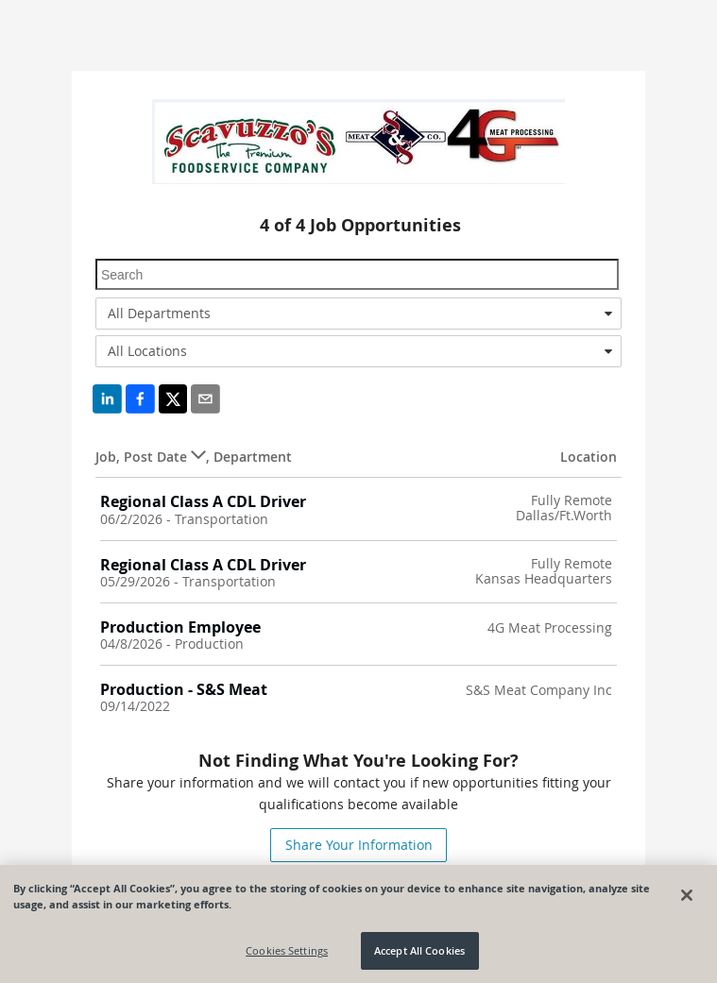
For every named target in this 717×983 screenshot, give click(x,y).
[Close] (687, 895)
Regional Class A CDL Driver (203, 501)
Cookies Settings (287, 951)
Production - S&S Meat (183, 689)
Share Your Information (359, 845)
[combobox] (358, 313)
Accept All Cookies (419, 951)
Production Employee (180, 627)
